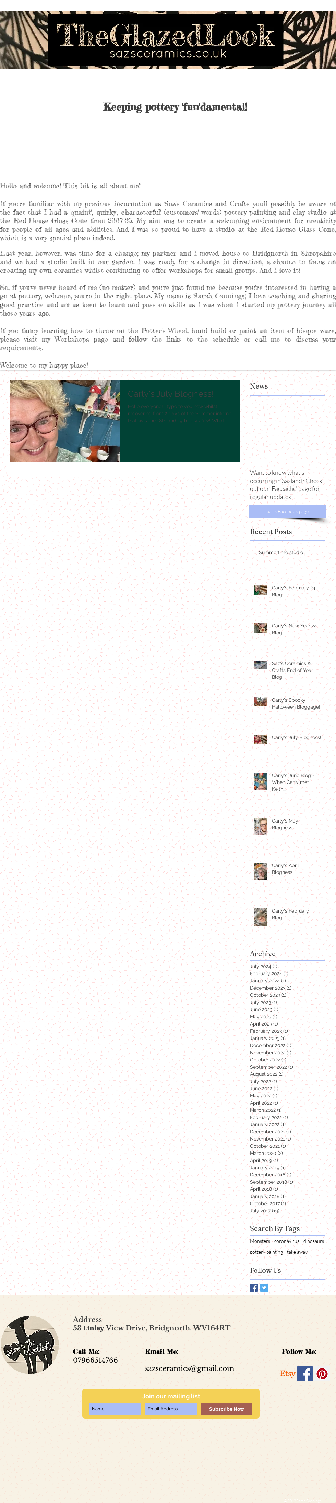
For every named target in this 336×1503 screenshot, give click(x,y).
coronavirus (286, 1241)
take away (297, 1252)
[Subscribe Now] (226, 1409)
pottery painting (266, 1252)
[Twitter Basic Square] (264, 1288)
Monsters (260, 1241)
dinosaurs (313, 1241)
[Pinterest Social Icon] (322, 1373)
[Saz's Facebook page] (287, 511)
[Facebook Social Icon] (305, 1373)
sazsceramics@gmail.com (189, 1368)
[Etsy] (288, 1373)
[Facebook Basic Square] (254, 1288)
